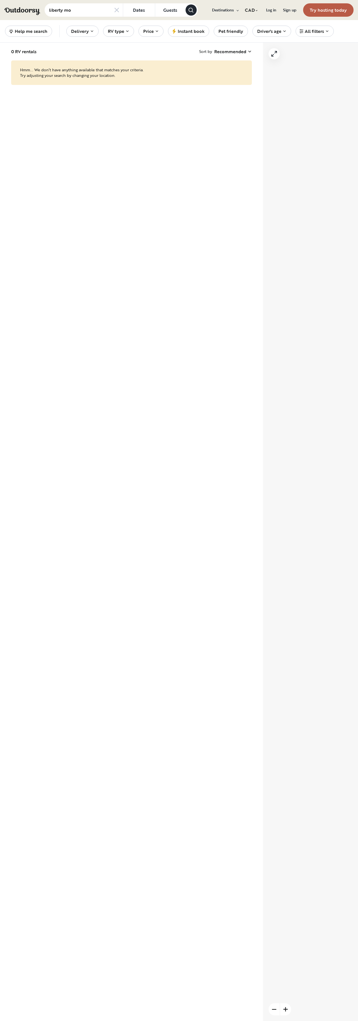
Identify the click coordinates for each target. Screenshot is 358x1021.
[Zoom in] (285, 1009)
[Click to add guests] (170, 10)
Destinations (225, 10)
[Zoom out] (274, 1009)
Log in (271, 10)
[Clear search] (116, 10)
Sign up (289, 10)
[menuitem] (225, 10)
